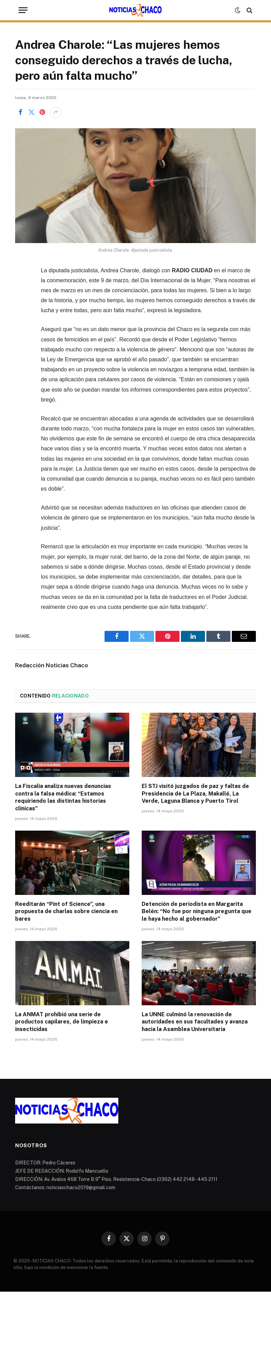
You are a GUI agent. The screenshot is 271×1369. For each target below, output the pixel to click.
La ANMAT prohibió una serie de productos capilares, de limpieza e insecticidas (61, 1022)
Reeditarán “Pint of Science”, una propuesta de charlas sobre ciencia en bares (66, 911)
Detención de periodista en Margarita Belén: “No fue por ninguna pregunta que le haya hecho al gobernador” (196, 911)
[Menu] (23, 10)
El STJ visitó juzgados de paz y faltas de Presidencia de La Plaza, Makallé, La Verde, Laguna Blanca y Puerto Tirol (195, 793)
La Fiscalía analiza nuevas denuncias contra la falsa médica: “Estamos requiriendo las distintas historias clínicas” (63, 797)
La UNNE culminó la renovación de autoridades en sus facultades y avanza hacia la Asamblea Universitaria (195, 1022)
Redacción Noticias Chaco (51, 665)
